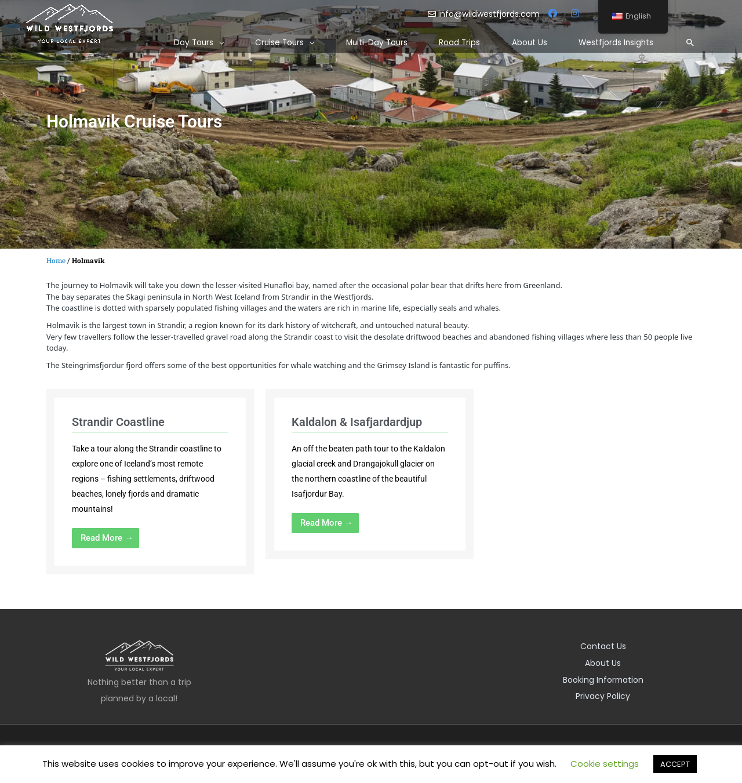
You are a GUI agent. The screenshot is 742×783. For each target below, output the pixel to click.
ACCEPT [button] (675, 764)
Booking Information (603, 678)
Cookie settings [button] (604, 763)
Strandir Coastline (118, 422)
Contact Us (603, 646)
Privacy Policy (603, 695)
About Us (603, 662)
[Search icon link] (690, 43)
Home (56, 260)
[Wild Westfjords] (69, 24)
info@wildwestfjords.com (485, 14)
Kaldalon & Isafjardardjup (357, 422)
